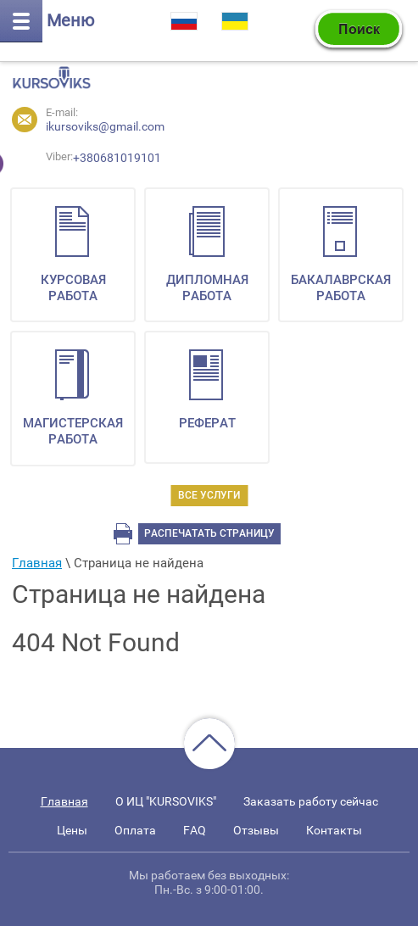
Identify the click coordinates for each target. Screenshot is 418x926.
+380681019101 (58, 161)
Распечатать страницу (209, 533)
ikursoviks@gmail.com (105, 126)
